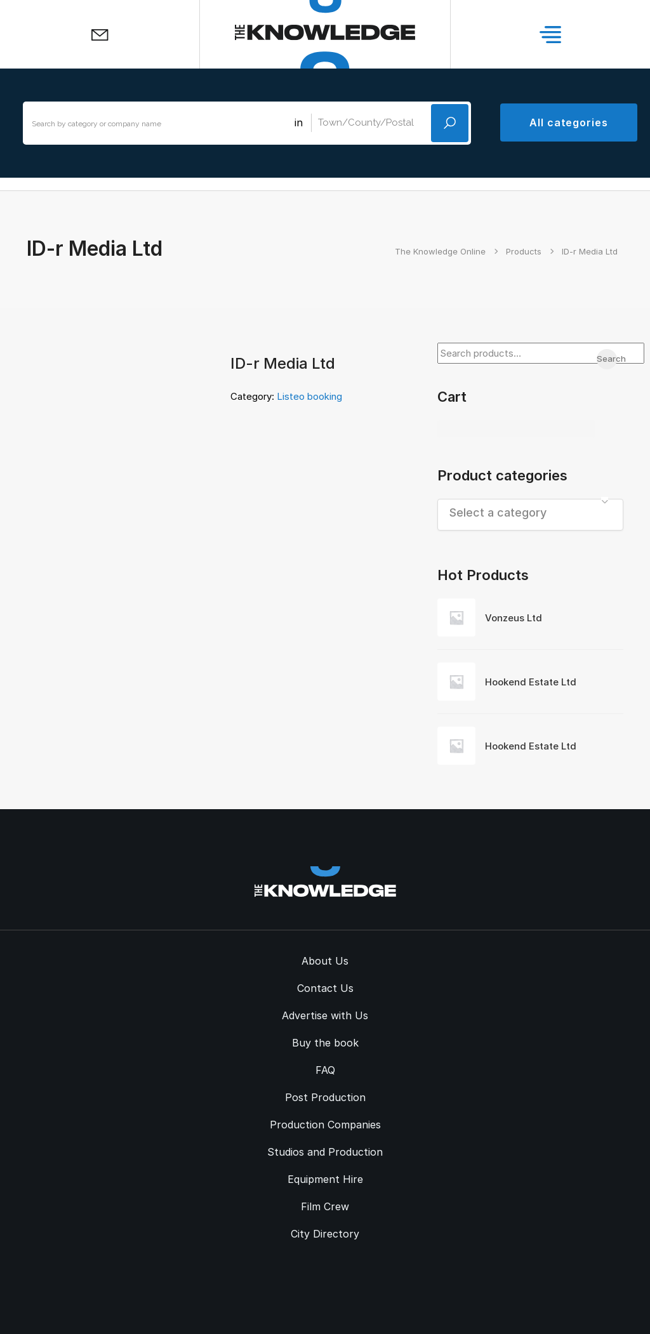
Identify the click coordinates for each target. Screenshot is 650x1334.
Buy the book (325, 1042)
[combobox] (530, 515)
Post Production (325, 1097)
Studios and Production (325, 1152)
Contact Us (325, 988)
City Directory (325, 1233)
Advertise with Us (325, 1015)
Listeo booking (309, 396)
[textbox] (530, 512)
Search (607, 358)
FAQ (325, 1070)
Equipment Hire (325, 1179)
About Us (325, 960)
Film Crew (325, 1206)
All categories (568, 122)
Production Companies (325, 1124)
